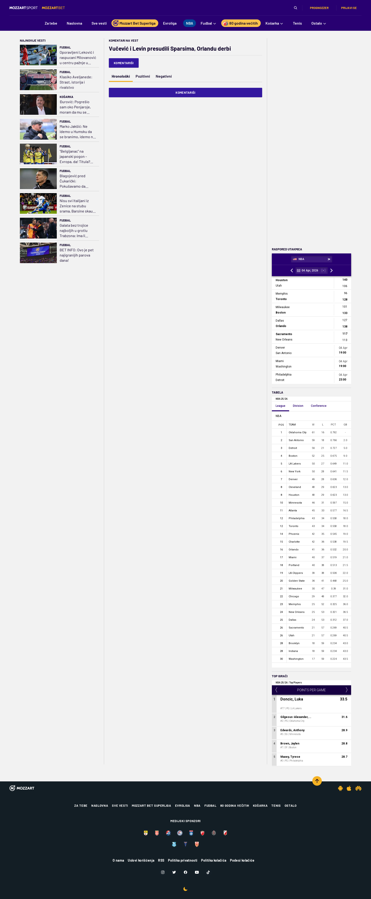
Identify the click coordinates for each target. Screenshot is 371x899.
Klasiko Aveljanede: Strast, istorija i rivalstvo (76, 82)
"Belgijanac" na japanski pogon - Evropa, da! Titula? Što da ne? (75, 156)
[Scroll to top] (317, 781)
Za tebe (81, 805)
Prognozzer (319, 8)
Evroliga (182, 805)
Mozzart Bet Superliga (151, 805)
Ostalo (291, 805)
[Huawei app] (358, 788)
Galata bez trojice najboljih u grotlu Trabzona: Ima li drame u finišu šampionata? (74, 230)
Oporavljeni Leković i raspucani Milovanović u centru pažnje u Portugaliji (78, 57)
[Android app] (340, 788)
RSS (161, 860)
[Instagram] (163, 872)
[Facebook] (185, 872)
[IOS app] (349, 788)
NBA (197, 805)
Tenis (276, 805)
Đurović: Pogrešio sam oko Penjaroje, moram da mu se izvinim (75, 107)
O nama (118, 860)
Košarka (66, 97)
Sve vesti (120, 805)
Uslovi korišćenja (141, 860)
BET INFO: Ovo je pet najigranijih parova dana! (77, 255)
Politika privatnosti (182, 860)
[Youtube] (197, 872)
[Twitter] (174, 872)
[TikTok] (208, 872)
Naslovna (99, 805)
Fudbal (65, 47)
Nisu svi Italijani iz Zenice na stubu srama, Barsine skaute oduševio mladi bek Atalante (78, 206)
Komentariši (124, 63)
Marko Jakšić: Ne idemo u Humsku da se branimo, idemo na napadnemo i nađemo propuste (77, 131)
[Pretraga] (295, 8)
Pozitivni (143, 76)
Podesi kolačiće (242, 860)
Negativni (164, 76)
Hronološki (121, 76)
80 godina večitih (234, 805)
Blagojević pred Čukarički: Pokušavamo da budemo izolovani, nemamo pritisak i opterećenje (75, 181)
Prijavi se (349, 8)
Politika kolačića (213, 860)
